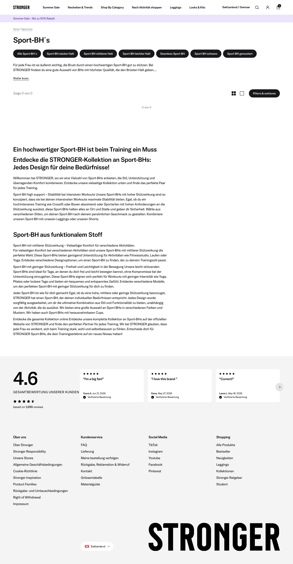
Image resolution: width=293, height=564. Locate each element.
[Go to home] (21, 7)
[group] (112, 387)
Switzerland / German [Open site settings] (236, 7)
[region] (180, 387)
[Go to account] (267, 7)
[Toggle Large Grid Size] (242, 93)
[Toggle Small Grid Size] (233, 93)
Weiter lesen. (21, 78)
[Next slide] (279, 387)
